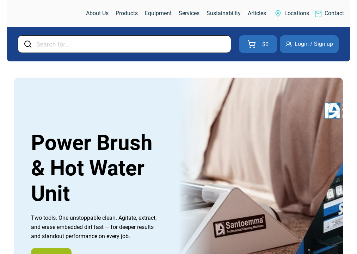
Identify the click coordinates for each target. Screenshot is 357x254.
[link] (47, 13)
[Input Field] (131, 44)
